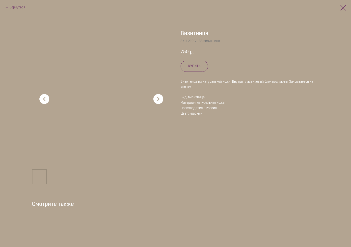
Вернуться (17, 7)
